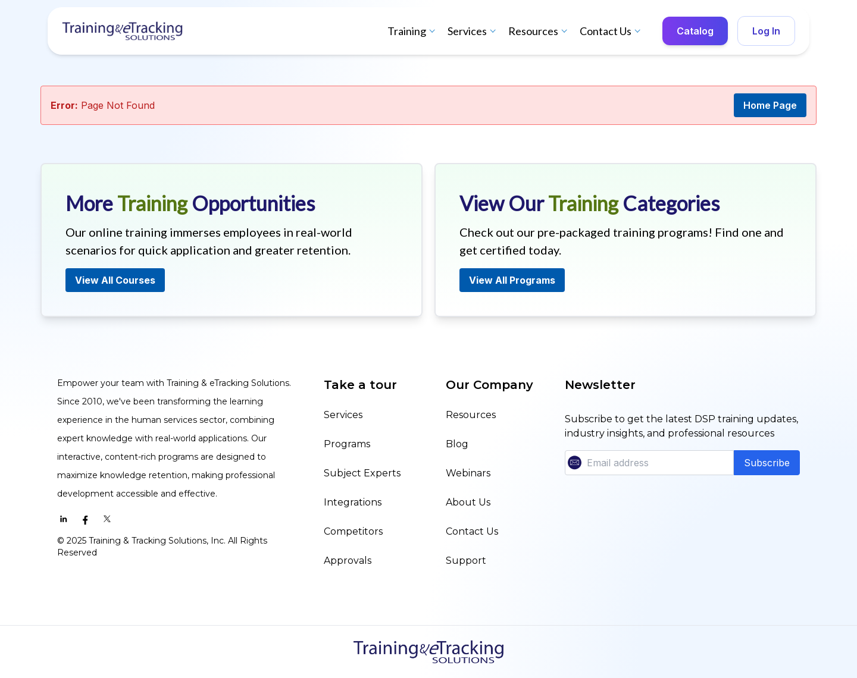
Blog (457, 444)
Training (412, 30)
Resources (539, 30)
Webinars (468, 473)
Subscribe (767, 463)
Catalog (695, 31)
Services (473, 30)
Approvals (347, 560)
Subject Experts (362, 473)
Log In (766, 31)
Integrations (352, 502)
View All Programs (512, 280)
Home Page (770, 105)
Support (466, 560)
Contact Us (611, 30)
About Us (468, 502)
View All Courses (115, 280)
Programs (347, 444)
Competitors (353, 531)
